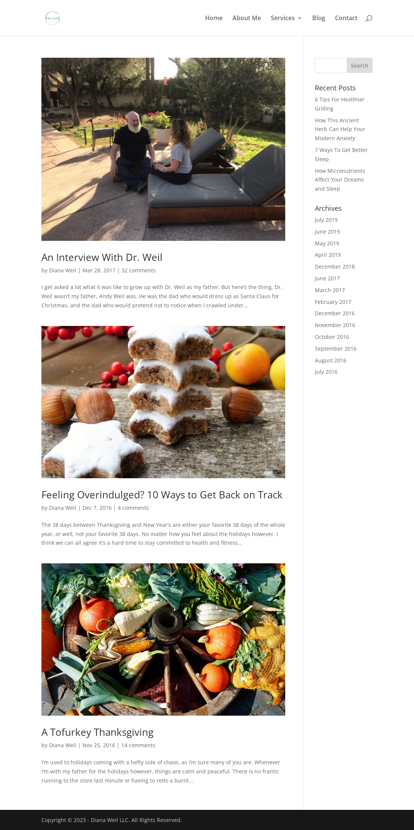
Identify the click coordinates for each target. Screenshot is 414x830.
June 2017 (327, 278)
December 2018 (335, 266)
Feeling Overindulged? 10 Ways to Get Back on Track (162, 494)
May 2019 (327, 243)
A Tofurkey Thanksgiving (97, 732)
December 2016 (335, 313)
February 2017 (333, 301)
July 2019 (326, 219)
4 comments (133, 507)
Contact (346, 18)
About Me (246, 18)
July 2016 (326, 371)
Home (214, 18)
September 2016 (336, 348)
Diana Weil (62, 270)
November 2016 (335, 325)
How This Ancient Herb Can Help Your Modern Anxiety (340, 129)
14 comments (138, 745)
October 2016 (332, 336)
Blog (318, 18)
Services (283, 18)
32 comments (139, 270)
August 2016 (330, 360)
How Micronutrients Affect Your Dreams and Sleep (340, 180)
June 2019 (327, 231)
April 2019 (328, 254)
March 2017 (330, 290)
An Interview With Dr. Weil (102, 257)
